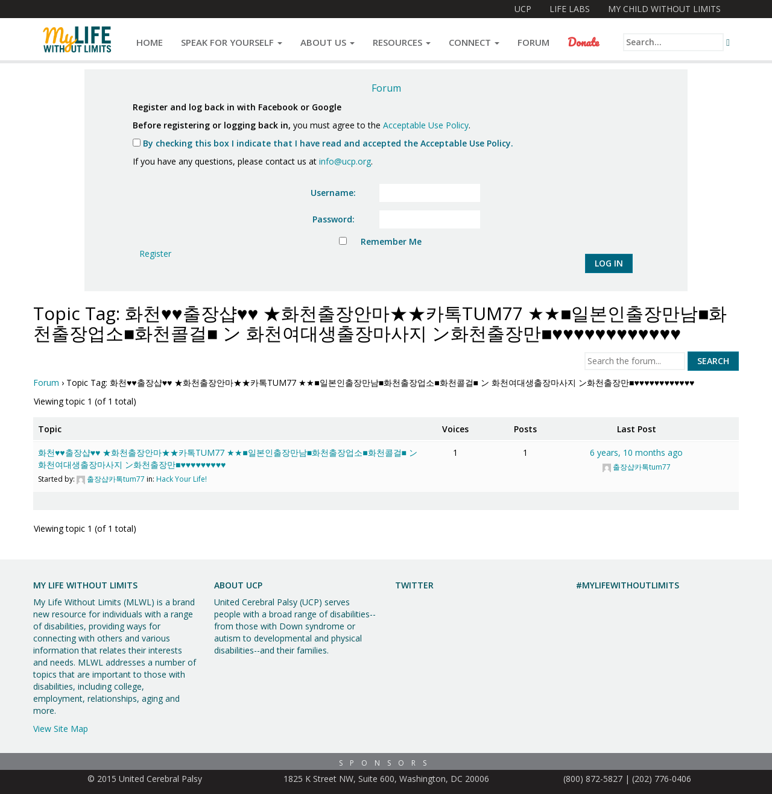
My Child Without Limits (664, 8)
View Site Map (60, 728)
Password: (333, 219)
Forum (533, 42)
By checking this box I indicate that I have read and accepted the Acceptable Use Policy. (323, 143)
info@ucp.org (345, 161)
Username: (333, 192)
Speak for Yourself (231, 42)
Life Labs (569, 8)
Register (155, 253)
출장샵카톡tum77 (116, 479)
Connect (474, 42)
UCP (522, 8)
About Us (327, 42)
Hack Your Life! (181, 479)
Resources (402, 42)
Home (149, 42)
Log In (609, 263)
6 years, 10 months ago (636, 452)
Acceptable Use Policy (426, 125)
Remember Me (391, 241)
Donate (583, 42)
